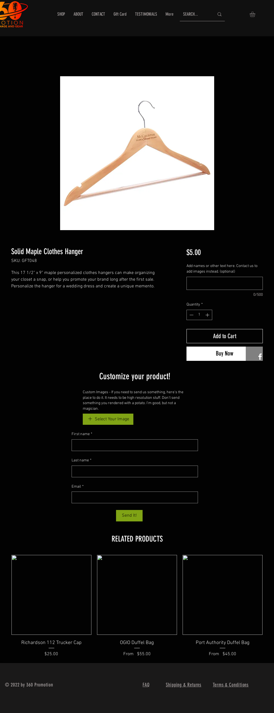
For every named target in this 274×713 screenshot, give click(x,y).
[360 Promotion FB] (260, 356)
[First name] (133, 445)
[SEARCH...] (194, 14)
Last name (81, 460)
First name (82, 434)
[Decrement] (190, 315)
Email (78, 487)
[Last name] (133, 471)
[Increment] (207, 315)
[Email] (133, 497)
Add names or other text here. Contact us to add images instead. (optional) (222, 269)
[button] (256, 14)
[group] (137, 606)
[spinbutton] (199, 315)
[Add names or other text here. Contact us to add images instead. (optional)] (225, 283)
